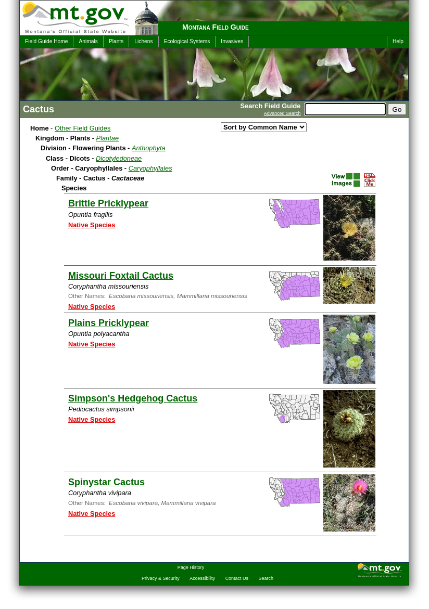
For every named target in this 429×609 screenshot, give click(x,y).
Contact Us (236, 578)
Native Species (91, 225)
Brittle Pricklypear (108, 203)
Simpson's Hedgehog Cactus (132, 398)
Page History (191, 567)
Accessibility (202, 578)
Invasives (232, 41)
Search (266, 578)
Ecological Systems (187, 41)
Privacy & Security (161, 578)
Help (398, 41)
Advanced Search (282, 113)
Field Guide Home (46, 41)
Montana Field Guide (215, 27)
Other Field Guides (82, 128)
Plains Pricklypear (108, 323)
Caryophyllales (150, 168)
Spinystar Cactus (106, 482)
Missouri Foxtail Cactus (120, 275)
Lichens (143, 41)
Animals (88, 41)
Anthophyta (149, 148)
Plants (116, 41)
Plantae (107, 138)
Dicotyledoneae (119, 158)
